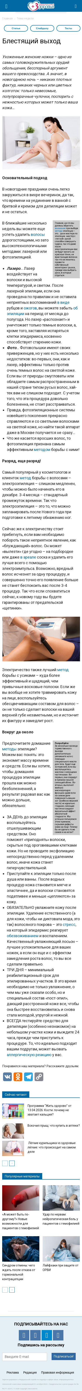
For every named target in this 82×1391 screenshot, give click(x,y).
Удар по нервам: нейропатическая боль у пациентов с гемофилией (61, 1219)
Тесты (68, 28)
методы (9, 749)
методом (42, 449)
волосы (38, 234)
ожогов (30, 308)
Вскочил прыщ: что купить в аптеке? (54, 1125)
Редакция (30, 1372)
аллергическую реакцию (29, 1054)
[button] (76, 6)
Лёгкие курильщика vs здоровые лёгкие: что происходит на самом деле (52, 1147)
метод (25, 478)
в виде (63, 302)
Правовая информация (57, 1372)
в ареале (28, 557)
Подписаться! (63, 1356)
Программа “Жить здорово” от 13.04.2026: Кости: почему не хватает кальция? (50, 1110)
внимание (60, 228)
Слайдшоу (42, 28)
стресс (69, 924)
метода (59, 231)
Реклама (13, 1372)
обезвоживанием (22, 936)
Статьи (16, 28)
